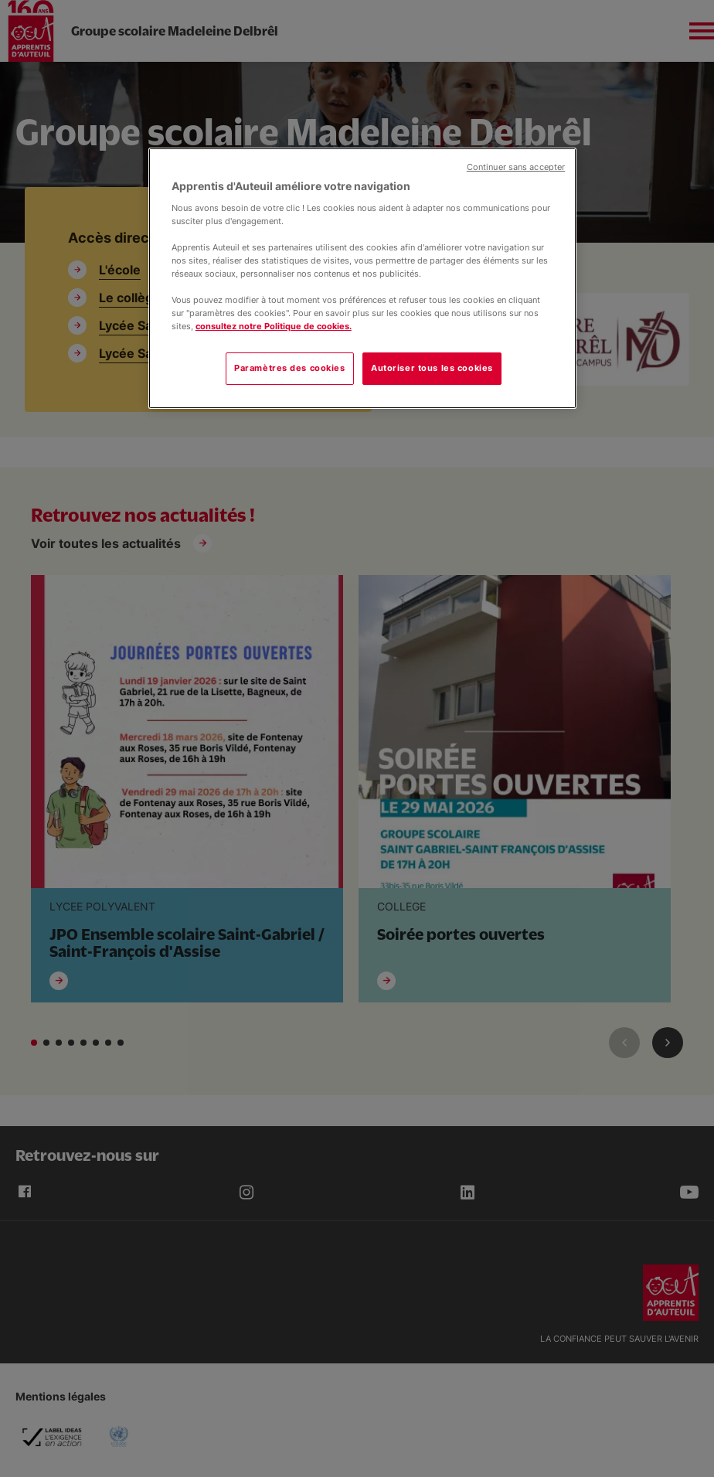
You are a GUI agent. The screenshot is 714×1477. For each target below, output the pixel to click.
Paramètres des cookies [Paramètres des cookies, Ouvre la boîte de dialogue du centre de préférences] (289, 367)
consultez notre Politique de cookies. (274, 326)
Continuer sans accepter (516, 167)
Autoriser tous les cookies (432, 367)
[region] (362, 278)
